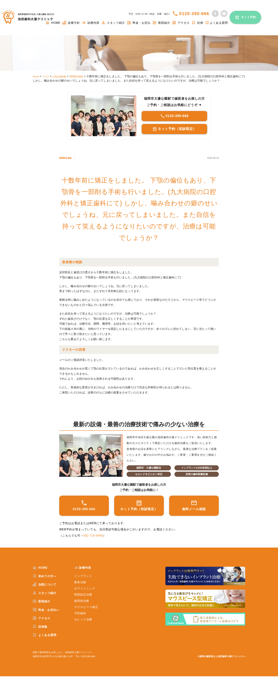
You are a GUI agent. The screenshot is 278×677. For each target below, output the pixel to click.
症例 (197, 23)
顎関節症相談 (68, 158)
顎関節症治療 (83, 595)
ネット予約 (248, 17)
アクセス (181, 23)
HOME (40, 568)
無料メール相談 (194, 506)
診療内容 (90, 23)
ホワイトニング (84, 589)
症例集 (40, 627)
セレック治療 (83, 620)
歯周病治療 (81, 601)
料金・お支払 (139, 23)
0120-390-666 (194, 13)
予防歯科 (80, 613)
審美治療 (80, 582)
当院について (44, 585)
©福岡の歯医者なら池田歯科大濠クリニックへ (221, 657)
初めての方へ (44, 577)
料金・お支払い (46, 610)
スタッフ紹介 (113, 23)
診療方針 (71, 23)
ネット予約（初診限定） (174, 129)
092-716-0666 (93, 536)
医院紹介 (161, 23)
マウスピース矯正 (86, 607)
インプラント (83, 576)
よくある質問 (216, 23)
